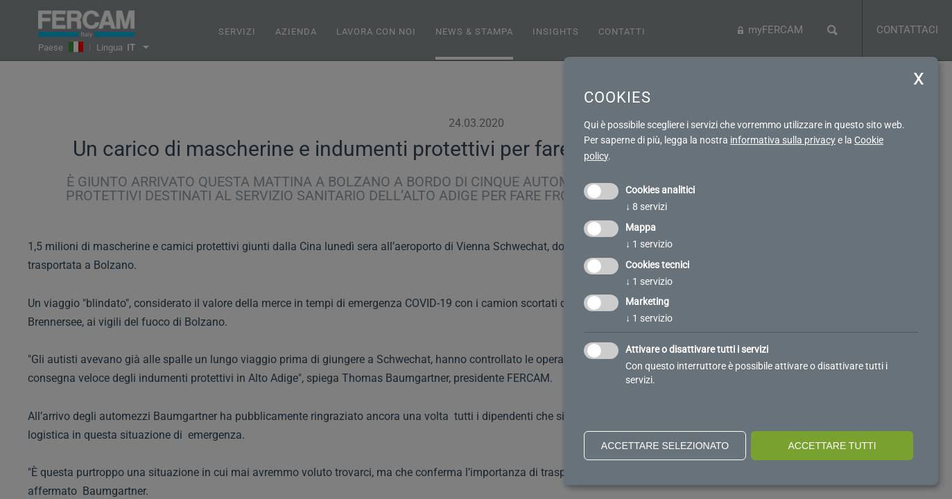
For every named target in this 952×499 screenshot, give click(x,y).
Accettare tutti (832, 445)
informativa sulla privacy (783, 140)
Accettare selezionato (665, 445)
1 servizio (649, 244)
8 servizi (646, 206)
